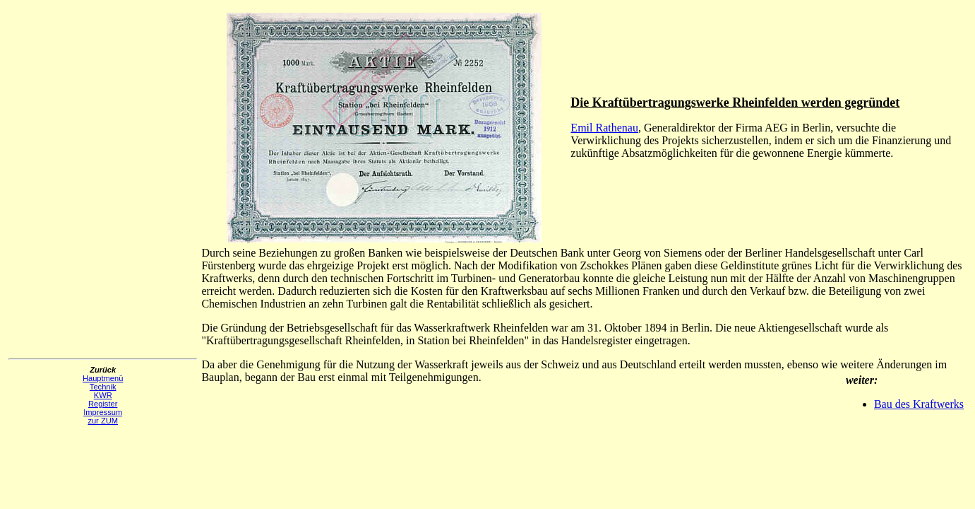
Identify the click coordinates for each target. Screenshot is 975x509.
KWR (103, 395)
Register (102, 403)
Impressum (102, 412)
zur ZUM (103, 420)
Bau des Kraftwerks (919, 404)
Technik (103, 386)
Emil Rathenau (604, 128)
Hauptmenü (103, 378)
